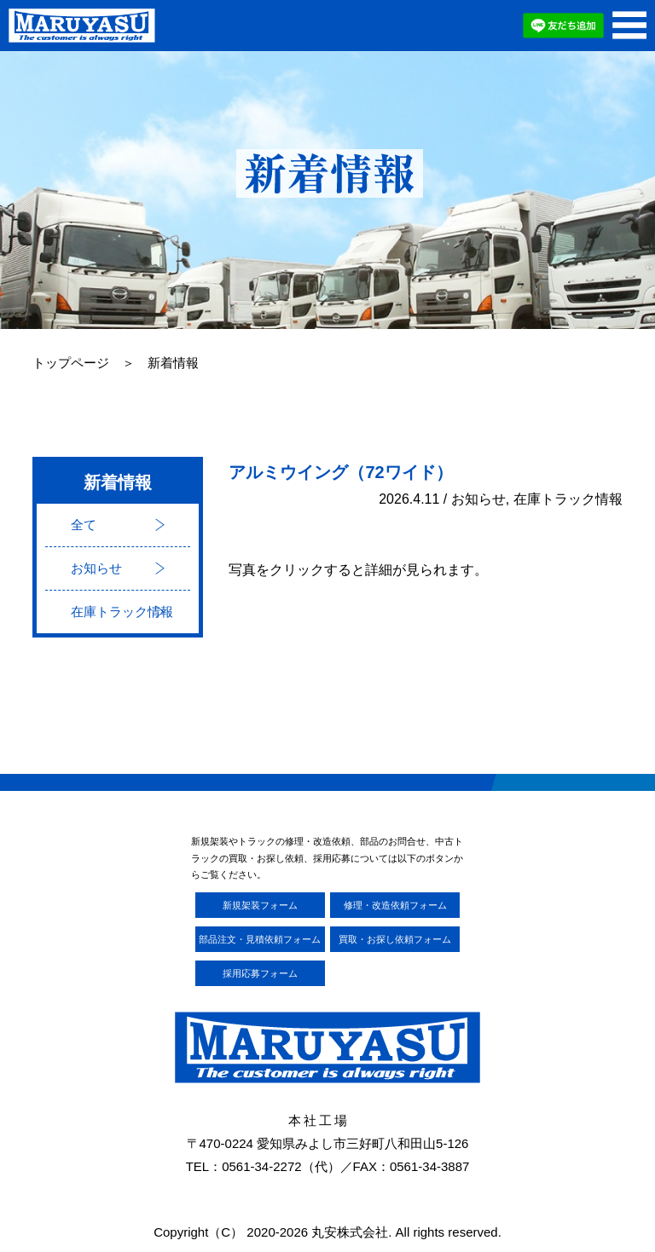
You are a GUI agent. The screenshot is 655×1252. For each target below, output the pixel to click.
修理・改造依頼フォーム (395, 905)
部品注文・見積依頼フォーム (260, 939)
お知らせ (96, 568)
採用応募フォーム (260, 973)
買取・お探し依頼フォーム (395, 939)
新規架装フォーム (260, 905)
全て (83, 524)
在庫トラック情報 (122, 611)
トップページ (70, 363)
